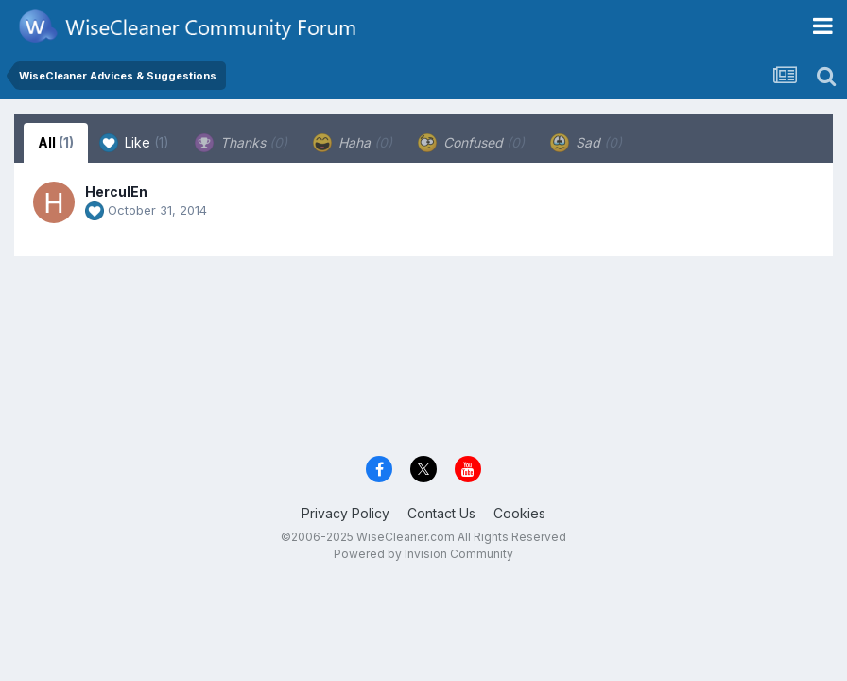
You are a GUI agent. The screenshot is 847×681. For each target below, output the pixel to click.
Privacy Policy (345, 513)
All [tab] (56, 142)
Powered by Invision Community (423, 554)
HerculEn (116, 191)
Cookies (519, 513)
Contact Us (441, 513)
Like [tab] (134, 142)
